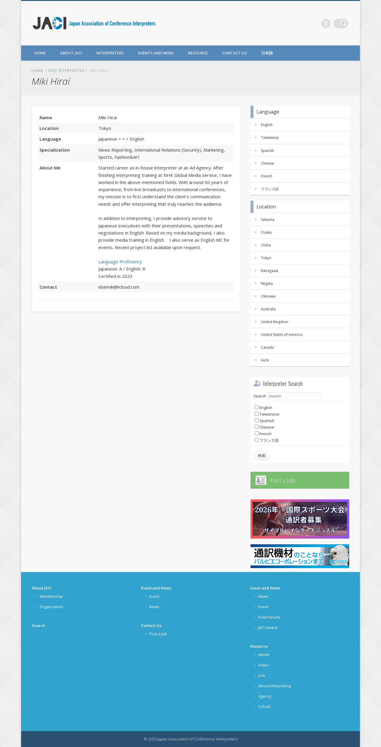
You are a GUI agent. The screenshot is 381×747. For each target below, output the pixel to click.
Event (154, 596)
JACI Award (267, 627)
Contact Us (234, 53)
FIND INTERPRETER (66, 70)
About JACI (71, 53)
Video (263, 665)
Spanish (267, 150)
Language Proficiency (120, 262)
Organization (51, 606)
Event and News (156, 588)
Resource (198, 53)
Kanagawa (269, 270)
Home (40, 53)
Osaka (266, 232)
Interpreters (110, 53)
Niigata (267, 283)
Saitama (267, 219)
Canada (267, 347)
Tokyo (266, 257)
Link (261, 675)
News (154, 606)
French (266, 176)
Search (260, 396)
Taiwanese (270, 137)
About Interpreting (274, 685)
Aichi (265, 360)
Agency (264, 696)
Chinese (267, 163)
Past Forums (269, 617)
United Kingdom (274, 321)
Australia (268, 309)
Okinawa (268, 296)
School (264, 706)
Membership (51, 596)
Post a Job (282, 480)
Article (263, 654)
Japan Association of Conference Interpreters (94, 23)
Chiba (266, 245)
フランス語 (270, 188)
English (267, 124)
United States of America (282, 334)
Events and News (156, 53)
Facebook (331, 23)
